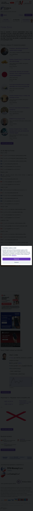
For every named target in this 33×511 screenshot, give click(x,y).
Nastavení (14, 255)
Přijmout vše (16, 259)
